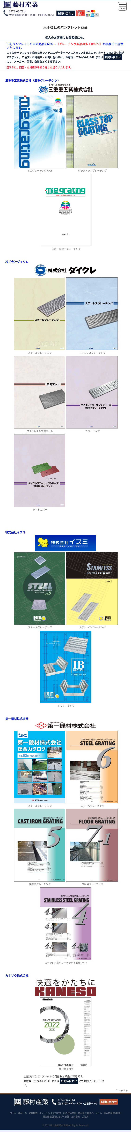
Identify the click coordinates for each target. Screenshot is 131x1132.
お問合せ (75, 1116)
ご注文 (85, 1116)
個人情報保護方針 (112, 1112)
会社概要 (33, 1112)
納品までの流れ (86, 1112)
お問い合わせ (65, 13)
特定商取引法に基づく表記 (56, 1116)
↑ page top (122, 1090)
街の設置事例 (69, 1112)
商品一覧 (22, 1112)
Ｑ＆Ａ (98, 1112)
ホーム (13, 1112)
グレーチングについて (50, 1112)
